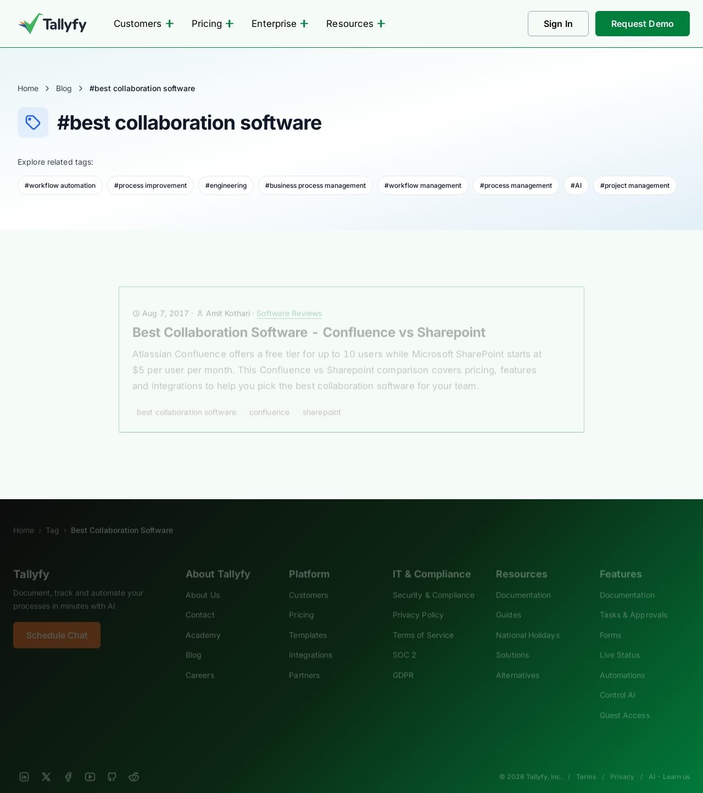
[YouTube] (90, 764)
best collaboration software (186, 399)
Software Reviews (289, 300)
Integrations (310, 642)
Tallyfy (31, 561)
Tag (52, 517)
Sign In (558, 23)
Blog (64, 88)
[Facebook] (68, 764)
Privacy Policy (418, 602)
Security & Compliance (434, 582)
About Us (203, 582)
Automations (622, 662)
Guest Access (625, 702)
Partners (304, 662)
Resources (356, 23)
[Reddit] (134, 764)
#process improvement (150, 185)
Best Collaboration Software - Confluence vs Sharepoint (309, 320)
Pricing (213, 23)
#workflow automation (60, 185)
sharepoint (322, 399)
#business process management (315, 185)
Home (28, 88)
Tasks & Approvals (633, 602)
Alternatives (517, 662)
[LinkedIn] (24, 764)
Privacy (622, 764)
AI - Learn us (669, 764)
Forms (610, 622)
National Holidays (527, 622)
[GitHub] (112, 764)
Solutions (512, 642)
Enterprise (280, 23)
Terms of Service (423, 622)
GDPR (403, 662)
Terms (586, 764)
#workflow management (422, 185)
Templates (308, 622)
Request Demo (642, 23)
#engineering (226, 185)
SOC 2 (404, 642)
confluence (269, 399)
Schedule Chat (56, 622)
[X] (46, 764)
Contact (200, 602)
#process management (516, 185)
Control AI (618, 682)
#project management (634, 185)
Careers (200, 662)
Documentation (523, 582)
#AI (576, 185)
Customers (144, 23)
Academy (203, 622)
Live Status (620, 642)
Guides (508, 602)
